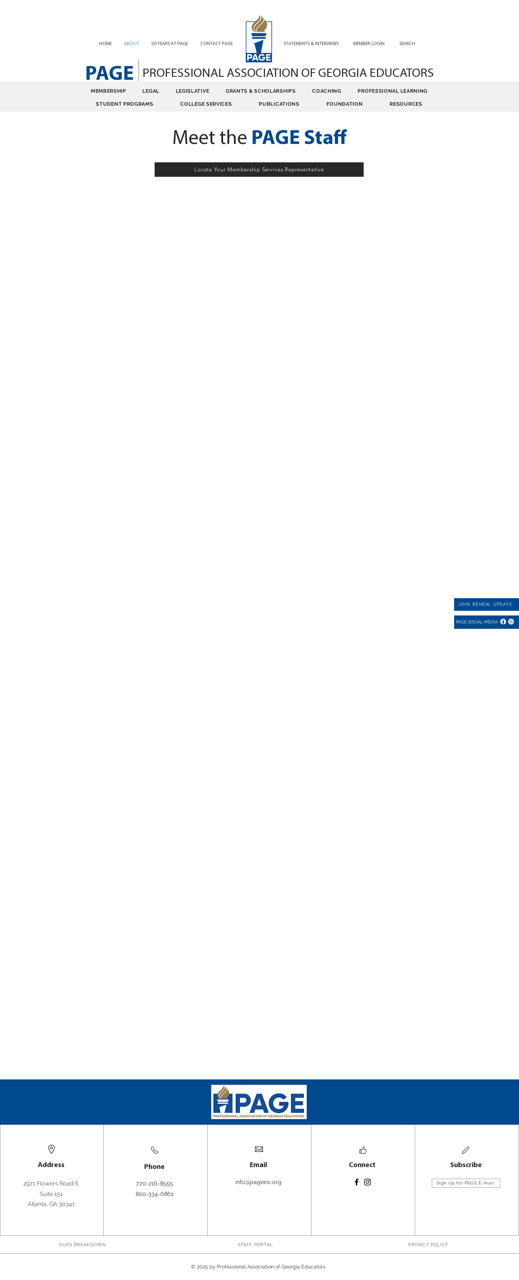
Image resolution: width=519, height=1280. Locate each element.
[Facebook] (503, 621)
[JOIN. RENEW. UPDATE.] (486, 604)
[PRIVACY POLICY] (429, 1245)
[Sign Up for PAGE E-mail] (466, 1183)
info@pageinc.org (258, 1182)
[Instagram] (511, 621)
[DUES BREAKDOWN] (83, 1245)
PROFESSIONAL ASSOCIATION (221, 73)
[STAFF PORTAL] (256, 1245)
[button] (410, 43)
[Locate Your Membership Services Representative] (259, 169)
